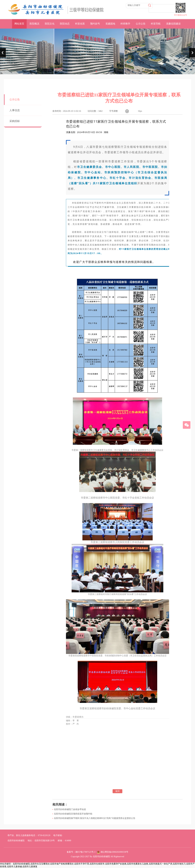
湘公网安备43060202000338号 (114, 852)
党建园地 (110, 23)
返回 (117, 791)
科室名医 (80, 23)
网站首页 (19, 23)
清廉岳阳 (70, 132)
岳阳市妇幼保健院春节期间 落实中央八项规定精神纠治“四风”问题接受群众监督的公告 (94, 818)
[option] (106, 132)
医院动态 (65, 23)
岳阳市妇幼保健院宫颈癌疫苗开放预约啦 (73, 814)
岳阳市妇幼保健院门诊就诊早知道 (70, 809)
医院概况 (34, 23)
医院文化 (50, 23)
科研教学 (125, 23)
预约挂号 (95, 23)
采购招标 (14, 121)
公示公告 (140, 23)
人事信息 (14, 110)
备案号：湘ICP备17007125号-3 (81, 852)
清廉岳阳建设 (173, 23)
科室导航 (156, 23)
